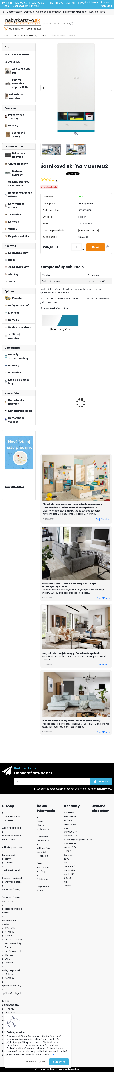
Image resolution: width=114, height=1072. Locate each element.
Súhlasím (59, 1061)
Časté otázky (14, 11)
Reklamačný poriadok (75, 11)
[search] (71, 25)
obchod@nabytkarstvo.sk (26, 5)
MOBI (44, 35)
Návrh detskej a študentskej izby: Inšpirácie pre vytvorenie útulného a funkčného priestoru (72, 505)
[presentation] (43, 88)
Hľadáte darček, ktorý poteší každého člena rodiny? (71, 720)
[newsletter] (101, 781)
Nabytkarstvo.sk (14, 486)
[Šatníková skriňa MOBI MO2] (76, 87)
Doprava (29, 11)
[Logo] (22, 23)
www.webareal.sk (69, 1069)
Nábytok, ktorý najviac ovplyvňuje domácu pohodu (71, 653)
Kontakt (93, 11)
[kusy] (76, 247)
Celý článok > (102, 519)
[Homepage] (3, 12)
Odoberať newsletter (33, 773)
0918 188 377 (21, 2)
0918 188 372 (38, 2)
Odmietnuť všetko (35, 1061)
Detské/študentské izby (25, 35)
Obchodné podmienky (48, 11)
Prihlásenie (92, 2)
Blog (102, 11)
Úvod (6, 35)
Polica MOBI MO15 (52, 366)
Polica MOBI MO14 (89, 368)
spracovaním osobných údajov (66, 788)
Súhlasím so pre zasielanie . (74, 788)
